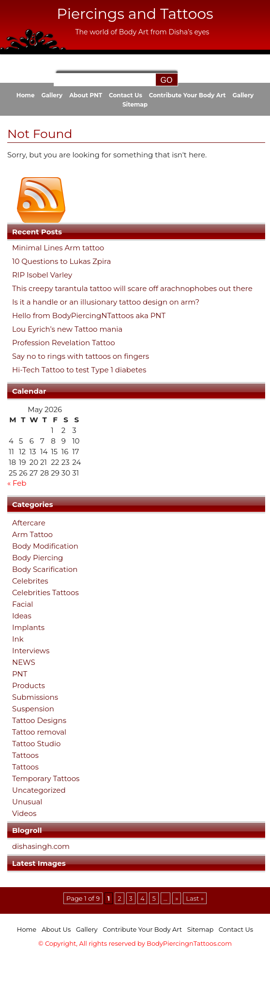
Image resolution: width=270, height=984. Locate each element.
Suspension (33, 708)
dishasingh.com (41, 846)
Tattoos (25, 755)
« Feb (17, 483)
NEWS (23, 662)
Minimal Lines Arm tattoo (58, 248)
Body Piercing (37, 557)
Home (25, 95)
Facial (22, 604)
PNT (19, 673)
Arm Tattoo (32, 534)
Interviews (30, 650)
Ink (18, 639)
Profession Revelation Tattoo (63, 342)
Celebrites (30, 580)
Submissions (35, 697)
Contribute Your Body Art (187, 95)
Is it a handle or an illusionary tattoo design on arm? (105, 302)
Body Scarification (44, 569)
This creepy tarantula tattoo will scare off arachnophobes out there (132, 288)
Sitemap (135, 104)
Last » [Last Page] (195, 898)
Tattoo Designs (39, 720)
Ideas (21, 615)
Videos (24, 813)
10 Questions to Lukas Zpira (61, 261)
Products (28, 685)
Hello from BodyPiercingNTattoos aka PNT (88, 315)
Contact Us (125, 95)
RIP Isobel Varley (42, 275)
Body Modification (45, 546)
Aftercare (28, 522)
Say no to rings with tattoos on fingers (80, 356)
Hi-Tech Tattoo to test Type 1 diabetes (79, 370)
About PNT (85, 95)
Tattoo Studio (36, 743)
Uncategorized (39, 790)
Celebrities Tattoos (45, 592)
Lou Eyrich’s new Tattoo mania (67, 329)
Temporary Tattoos (45, 778)
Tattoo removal (39, 732)
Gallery (51, 95)
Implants (28, 627)
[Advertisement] (135, 968)
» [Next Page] (176, 898)
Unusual (27, 801)
